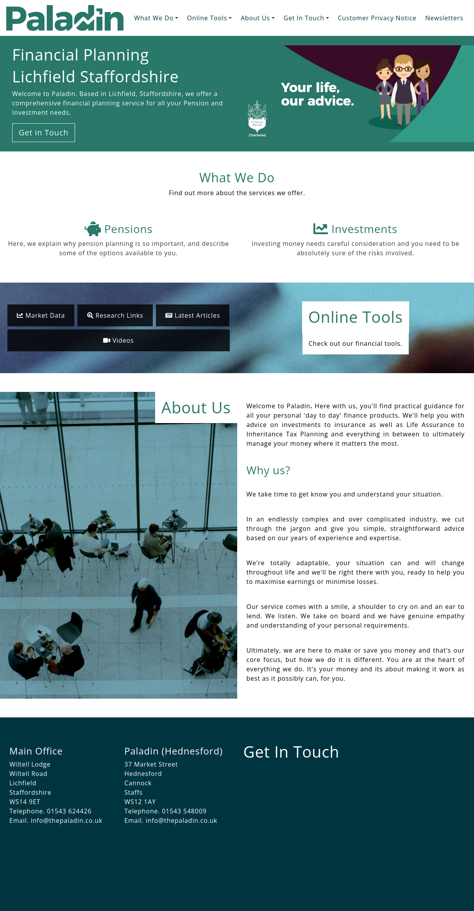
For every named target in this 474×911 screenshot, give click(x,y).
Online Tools (207, 18)
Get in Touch (43, 132)
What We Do (153, 18)
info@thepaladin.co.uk (67, 820)
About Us (255, 18)
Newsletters (444, 18)
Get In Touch (304, 18)
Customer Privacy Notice (377, 18)
